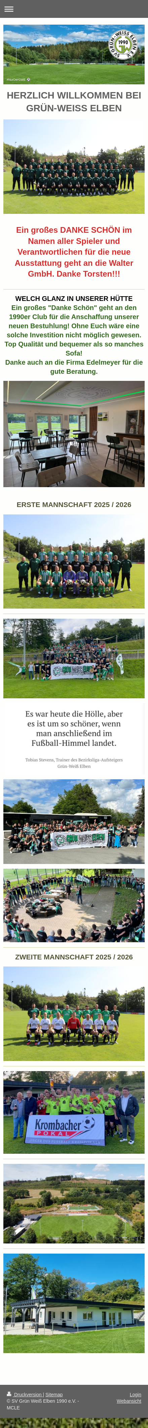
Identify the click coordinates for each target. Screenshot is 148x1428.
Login (135, 1394)
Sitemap (54, 1394)
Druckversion (25, 1394)
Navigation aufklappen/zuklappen (74, 9)
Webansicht (129, 1401)
